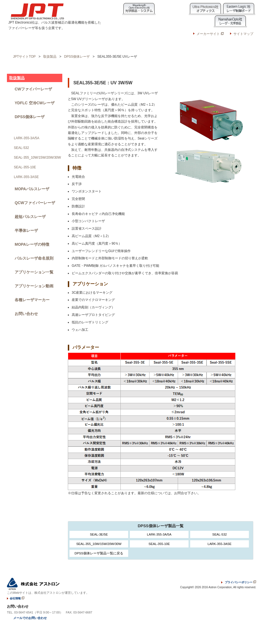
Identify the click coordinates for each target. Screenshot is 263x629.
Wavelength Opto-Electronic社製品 (139, 9)
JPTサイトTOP (24, 57)
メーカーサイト (210, 34)
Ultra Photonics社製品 (205, 9)
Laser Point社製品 (172, 9)
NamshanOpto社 (230, 22)
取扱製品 (44, 45)
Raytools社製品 (130, 22)
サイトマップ (243, 34)
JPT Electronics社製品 (164, 22)
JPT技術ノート (118, 45)
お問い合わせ (232, 42)
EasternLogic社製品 (238, 9)
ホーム (22, 45)
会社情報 (147, 45)
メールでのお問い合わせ (30, 618)
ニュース (89, 45)
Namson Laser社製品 (197, 22)
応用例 (67, 45)
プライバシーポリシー (238, 582)
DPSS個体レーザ (77, 57)
